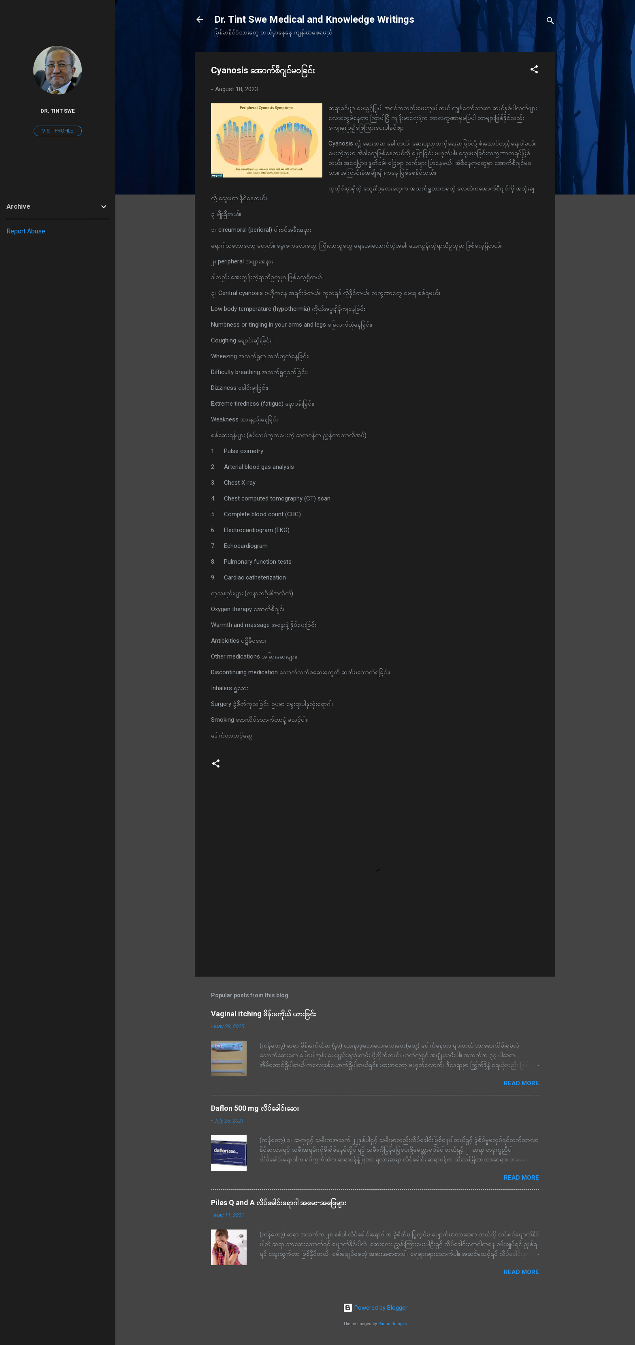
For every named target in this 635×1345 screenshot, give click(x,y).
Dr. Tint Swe (57, 110)
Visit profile (57, 131)
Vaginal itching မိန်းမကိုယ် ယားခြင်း (263, 1013)
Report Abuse (25, 231)
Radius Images (392, 1323)
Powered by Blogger (375, 1307)
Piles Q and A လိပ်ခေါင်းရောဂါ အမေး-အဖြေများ (278, 1202)
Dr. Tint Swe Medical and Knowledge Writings (314, 19)
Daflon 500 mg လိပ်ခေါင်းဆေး (255, 1108)
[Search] (550, 22)
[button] (534, 70)
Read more (521, 1083)
